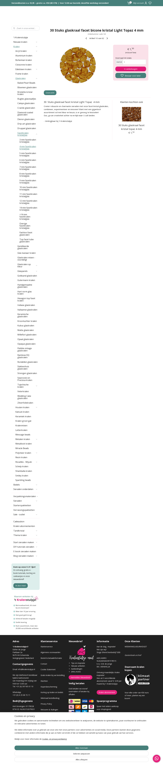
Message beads (22, 434)
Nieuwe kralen (25, 42)
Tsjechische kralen (27, 385)
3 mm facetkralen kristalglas (27, 140)
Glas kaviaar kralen (26, 253)
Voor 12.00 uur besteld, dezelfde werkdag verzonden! (84, 3)
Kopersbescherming (49, 686)
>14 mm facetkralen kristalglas (24, 216)
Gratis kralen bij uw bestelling (53, 675)
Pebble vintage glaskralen (24, 349)
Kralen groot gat (23, 421)
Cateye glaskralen (26, 103)
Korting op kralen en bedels (52, 692)
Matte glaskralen (25, 330)
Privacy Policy (46, 704)
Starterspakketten (22, 505)
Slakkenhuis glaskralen (23, 367)
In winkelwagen (130, 69)
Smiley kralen (21, 475)
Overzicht (50, 92)
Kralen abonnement (107, 692)
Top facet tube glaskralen (26, 240)
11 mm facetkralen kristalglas (28, 195)
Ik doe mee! (20, 585)
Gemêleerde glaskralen (23, 247)
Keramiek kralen (23, 416)
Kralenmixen (21, 425)
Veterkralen (23, 391)
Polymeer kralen (26, 452)
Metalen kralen (26, 439)
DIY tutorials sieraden (25, 546)
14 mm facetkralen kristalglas (28, 208)
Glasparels (27, 271)
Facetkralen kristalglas (27, 134)
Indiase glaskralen (26, 305)
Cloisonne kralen (23, 64)
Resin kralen (21, 457)
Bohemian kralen (23, 60)
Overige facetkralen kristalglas (24, 225)
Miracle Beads (22, 448)
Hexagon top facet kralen (26, 299)
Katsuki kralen (22, 411)
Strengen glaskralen (27, 373)
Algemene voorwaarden (50, 652)
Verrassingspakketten (24, 510)
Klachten (44, 681)
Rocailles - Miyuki (26, 462)
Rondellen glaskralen (27, 362)
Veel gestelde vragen (49, 721)
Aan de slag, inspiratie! (106, 646)
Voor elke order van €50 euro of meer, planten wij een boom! (137, 695)
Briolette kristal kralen (24, 93)
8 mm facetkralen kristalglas (27, 174)
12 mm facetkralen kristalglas (28, 202)
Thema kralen (25, 535)
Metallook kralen (23, 443)
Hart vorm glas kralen (24, 292)
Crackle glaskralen (26, 107)
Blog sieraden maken (25, 555)
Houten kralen (26, 407)
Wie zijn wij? (102, 649)
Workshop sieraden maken (52, 727)
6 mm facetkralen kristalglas (27, 161)
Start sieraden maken (25, 542)
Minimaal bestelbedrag (50, 698)
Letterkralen (21, 430)
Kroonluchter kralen (27, 321)
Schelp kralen (21, 466)
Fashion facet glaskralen (25, 233)
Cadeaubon (18, 521)
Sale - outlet (25, 514)
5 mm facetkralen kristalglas (27, 154)
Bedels (25, 484)
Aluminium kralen (23, 55)
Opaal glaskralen (25, 339)
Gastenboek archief (133, 655)
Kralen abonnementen (24, 526)
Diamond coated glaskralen (25, 113)
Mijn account (140, 3)
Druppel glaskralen (26, 128)
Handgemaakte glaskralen (24, 285)
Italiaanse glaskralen (27, 309)
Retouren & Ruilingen (49, 709)
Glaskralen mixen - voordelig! (26, 258)
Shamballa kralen (23, 471)
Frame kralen (21, 73)
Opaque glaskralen (26, 343)
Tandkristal (25, 530)
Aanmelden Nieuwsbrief (80, 677)
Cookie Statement (48, 669)
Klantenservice (47, 646)
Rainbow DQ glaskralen (23, 356)
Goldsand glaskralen (27, 275)
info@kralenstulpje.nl (26, 669)
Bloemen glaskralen (27, 87)
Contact (44, 664)
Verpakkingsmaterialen (25, 496)
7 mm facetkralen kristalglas (27, 168)
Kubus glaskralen (25, 325)
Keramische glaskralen (23, 315)
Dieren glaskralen (26, 119)
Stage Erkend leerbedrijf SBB (108, 652)
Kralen (25, 46)
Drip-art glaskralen (26, 123)
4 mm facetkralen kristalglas (27, 147)
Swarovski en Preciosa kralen (24, 379)
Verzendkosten (47, 715)
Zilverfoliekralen (25, 402)
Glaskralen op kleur (27, 265)
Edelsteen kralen (26, 69)
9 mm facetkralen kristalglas (27, 181)
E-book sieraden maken (24, 551)
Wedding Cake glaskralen (24, 397)
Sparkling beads (23, 480)
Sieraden (25, 500)
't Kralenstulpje (20, 37)
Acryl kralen (26, 51)
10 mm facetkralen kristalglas (28, 188)
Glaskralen (26, 78)
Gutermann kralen (26, 280)
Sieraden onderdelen (25, 489)
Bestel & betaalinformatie (51, 658)
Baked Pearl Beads (26, 82)
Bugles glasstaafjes (26, 98)
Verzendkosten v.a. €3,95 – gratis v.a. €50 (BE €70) (34, 3)
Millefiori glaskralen (26, 334)
